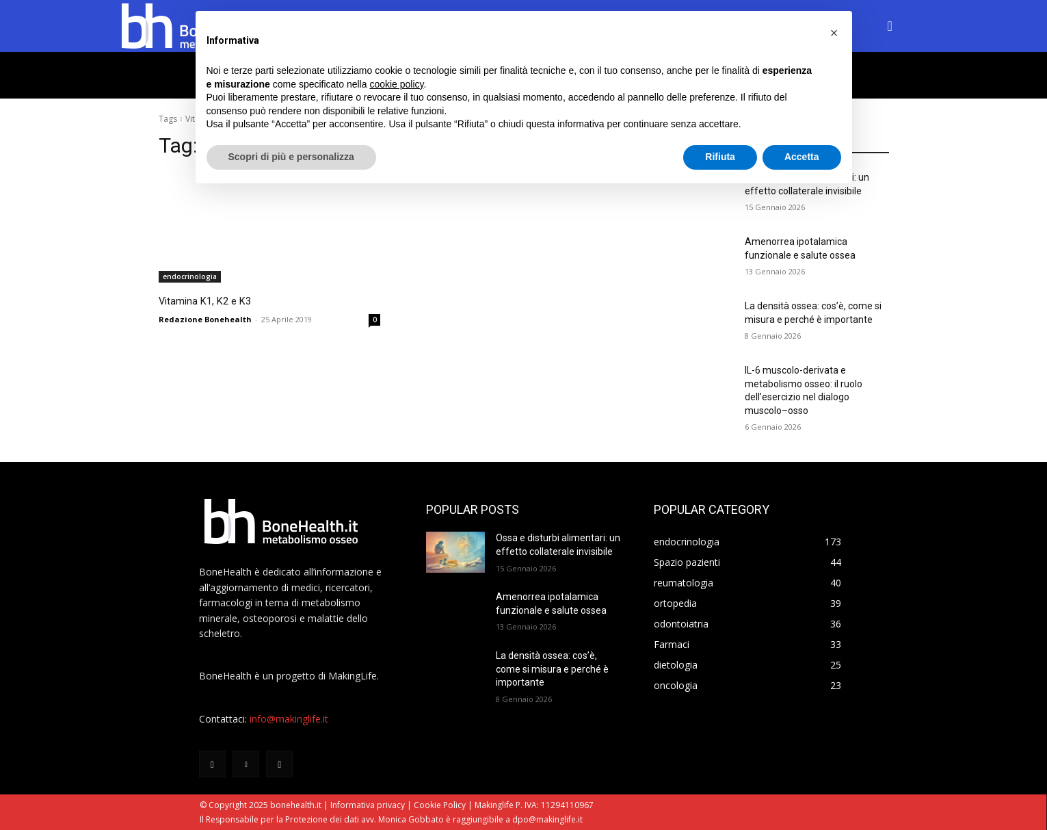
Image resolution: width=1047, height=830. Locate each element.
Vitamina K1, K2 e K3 (225, 299)
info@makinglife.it (289, 718)
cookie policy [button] (396, 84)
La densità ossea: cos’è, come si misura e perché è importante (552, 669)
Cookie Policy (440, 805)
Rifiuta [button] (720, 156)
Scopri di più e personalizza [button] (291, 156)
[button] (889, 26)
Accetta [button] (801, 156)
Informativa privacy (367, 805)
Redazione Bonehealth (205, 318)
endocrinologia (190, 276)
